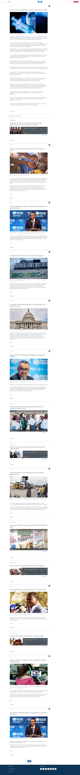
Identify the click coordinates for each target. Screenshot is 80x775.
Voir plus (29, 761)
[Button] (12, 111)
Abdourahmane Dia (13, 633)
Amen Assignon (12, 522)
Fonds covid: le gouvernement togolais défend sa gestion (35, 569)
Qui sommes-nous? (12, 768)
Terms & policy (11, 770)
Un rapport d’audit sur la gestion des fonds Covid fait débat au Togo (24, 530)
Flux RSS (10, 772)
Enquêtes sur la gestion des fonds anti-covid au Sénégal (35, 639)
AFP (10, 7)
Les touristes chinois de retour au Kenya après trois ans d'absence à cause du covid (27, 412)
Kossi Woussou (12, 444)
